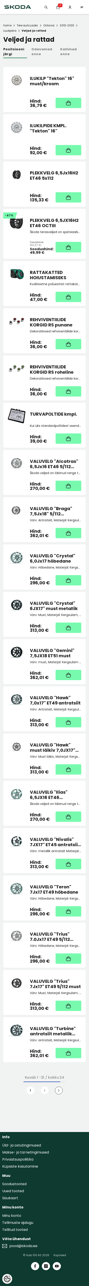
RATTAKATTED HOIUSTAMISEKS (48, 275)
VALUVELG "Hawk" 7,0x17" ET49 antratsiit (55, 700)
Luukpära (9, 31)
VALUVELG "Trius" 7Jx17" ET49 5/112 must (55, 984)
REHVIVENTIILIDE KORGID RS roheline (52, 369)
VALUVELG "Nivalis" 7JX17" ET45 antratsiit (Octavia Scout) (55, 842)
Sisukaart (10, 1198)
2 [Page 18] (44, 1090)
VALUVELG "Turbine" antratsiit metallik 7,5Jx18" (53, 1031)
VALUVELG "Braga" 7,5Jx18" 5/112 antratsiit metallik (51, 511)
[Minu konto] (70, 6)
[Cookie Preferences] (7, 1279)
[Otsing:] (46, 6)
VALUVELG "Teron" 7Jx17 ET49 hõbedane (54, 889)
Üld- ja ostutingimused (21, 1145)
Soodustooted (14, 1183)
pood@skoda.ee (23, 1246)
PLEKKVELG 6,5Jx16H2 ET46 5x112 (54, 175)
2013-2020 (67, 25)
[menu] (82, 6)
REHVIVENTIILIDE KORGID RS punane (51, 322)
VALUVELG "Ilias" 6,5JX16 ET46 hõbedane (49, 795)
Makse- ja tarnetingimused (25, 1152)
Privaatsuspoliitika (17, 1159)
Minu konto (11, 1215)
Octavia (49, 25)
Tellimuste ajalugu (17, 1222)
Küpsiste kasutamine (20, 1166)
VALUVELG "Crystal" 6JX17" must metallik (54, 606)
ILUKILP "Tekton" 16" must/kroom (52, 81)
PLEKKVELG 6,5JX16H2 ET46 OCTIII (54, 223)
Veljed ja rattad (34, 31)
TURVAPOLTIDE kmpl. (53, 414)
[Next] (59, 1090)
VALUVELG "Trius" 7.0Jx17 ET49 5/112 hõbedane (50, 936)
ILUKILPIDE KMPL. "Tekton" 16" (48, 128)
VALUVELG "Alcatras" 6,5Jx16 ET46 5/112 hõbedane (54, 464)
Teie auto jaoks (27, 25)
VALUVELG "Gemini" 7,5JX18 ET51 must (52, 653)
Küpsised (60, 1255)
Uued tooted (13, 1191)
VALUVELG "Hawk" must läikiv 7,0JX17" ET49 (52, 747)
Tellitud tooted (15, 1229)
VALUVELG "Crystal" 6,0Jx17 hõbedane (52, 558)
